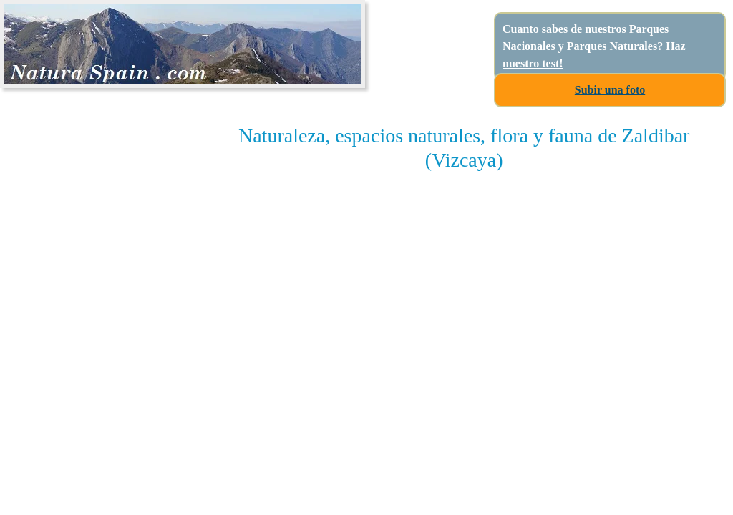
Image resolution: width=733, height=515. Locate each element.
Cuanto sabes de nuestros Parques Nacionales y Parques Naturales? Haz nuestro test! (594, 46)
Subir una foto (610, 90)
